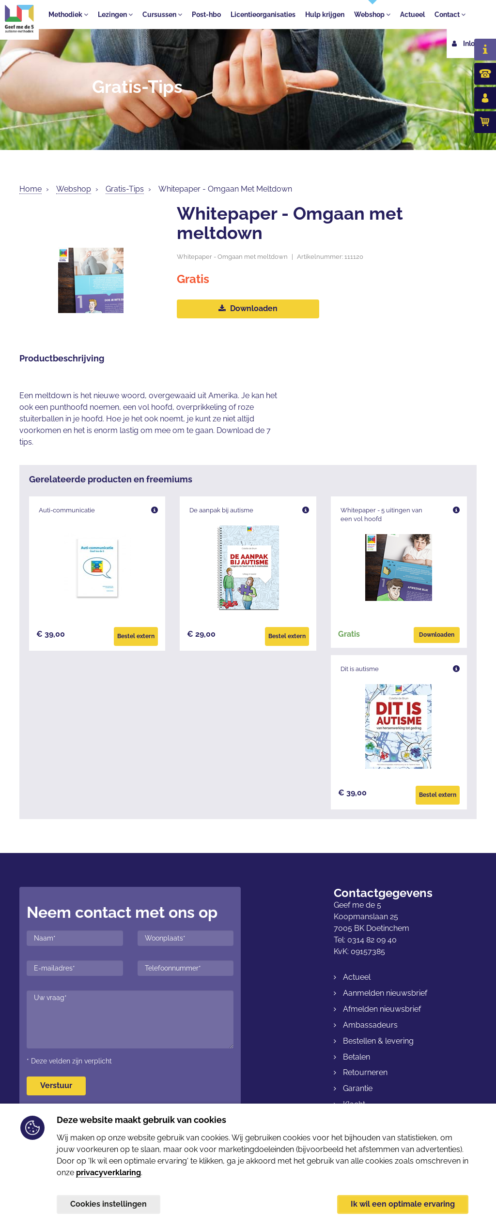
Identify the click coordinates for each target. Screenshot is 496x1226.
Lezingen (115, 14)
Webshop (372, 14)
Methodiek (68, 14)
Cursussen (162, 14)
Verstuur (56, 1085)
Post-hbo (206, 14)
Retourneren (365, 1072)
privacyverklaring (108, 1172)
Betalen (356, 1057)
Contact (449, 14)
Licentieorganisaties (263, 14)
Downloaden (248, 308)
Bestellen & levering (378, 1041)
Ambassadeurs (370, 1025)
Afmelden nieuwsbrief (382, 1009)
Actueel (412, 14)
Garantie (357, 1088)
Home (30, 189)
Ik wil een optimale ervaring (403, 1204)
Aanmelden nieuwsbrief (385, 993)
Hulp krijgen (324, 14)
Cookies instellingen (108, 1204)
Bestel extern (136, 636)
